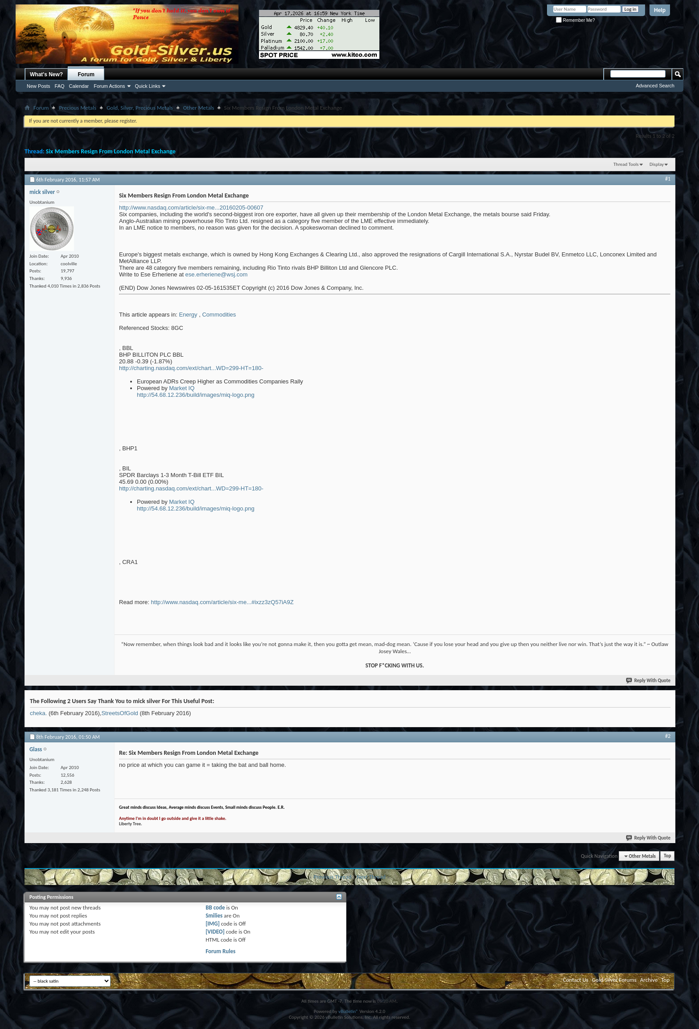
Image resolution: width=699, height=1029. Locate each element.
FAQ (60, 86)
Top (667, 856)
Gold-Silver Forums (614, 979)
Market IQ (181, 388)
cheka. (38, 713)
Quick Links (147, 86)
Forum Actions (109, 86)
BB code (215, 907)
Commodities (219, 314)
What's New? (46, 74)
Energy (188, 314)
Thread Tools (626, 164)
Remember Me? (575, 20)
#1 (667, 179)
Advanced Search (655, 85)
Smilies (214, 915)
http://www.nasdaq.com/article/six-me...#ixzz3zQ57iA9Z (222, 602)
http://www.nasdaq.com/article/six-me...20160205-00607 (191, 207)
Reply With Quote (648, 680)
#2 (667, 736)
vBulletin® (348, 1011)
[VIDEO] (215, 931)
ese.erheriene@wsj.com (216, 274)
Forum (86, 74)
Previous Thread (332, 876)
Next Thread (371, 876)
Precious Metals (77, 107)
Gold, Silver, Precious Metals (140, 107)
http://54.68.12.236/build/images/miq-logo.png (196, 394)
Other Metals (198, 107)
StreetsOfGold (119, 713)
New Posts (38, 86)
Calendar (79, 86)
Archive (649, 979)
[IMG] (213, 923)
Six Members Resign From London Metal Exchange (111, 151)
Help (660, 10)
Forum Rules (220, 951)
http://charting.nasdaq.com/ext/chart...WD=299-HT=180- (191, 368)
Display (657, 164)
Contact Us (575, 979)
